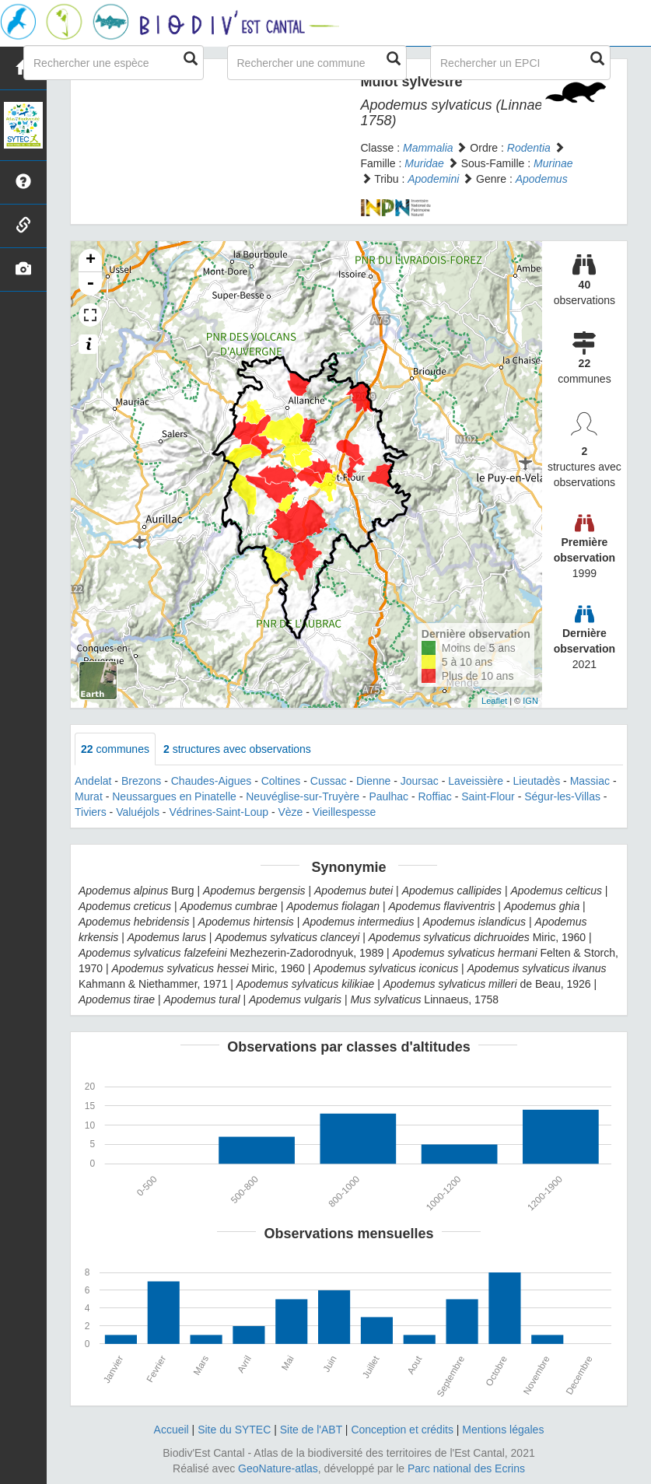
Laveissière (475, 781)
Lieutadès (537, 781)
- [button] (90, 284)
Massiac (590, 781)
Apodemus (542, 179)
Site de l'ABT (311, 1429)
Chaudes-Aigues (211, 781)
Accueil (171, 1429)
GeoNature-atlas (278, 1468)
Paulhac (388, 796)
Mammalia (428, 148)
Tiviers (91, 812)
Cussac (328, 781)
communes (115, 749)
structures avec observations (237, 749)
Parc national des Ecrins (466, 1468)
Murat (89, 796)
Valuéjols (137, 812)
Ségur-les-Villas (562, 796)
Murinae (553, 163)
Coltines (281, 781)
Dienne (373, 781)
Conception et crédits (402, 1429)
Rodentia (529, 148)
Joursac (420, 781)
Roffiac (435, 796)
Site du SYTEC (234, 1429)
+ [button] (91, 260)
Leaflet (494, 700)
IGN (530, 700)
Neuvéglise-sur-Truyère (302, 796)
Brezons (141, 781)
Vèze (290, 812)
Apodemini (433, 179)
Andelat (93, 781)
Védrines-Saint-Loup (218, 812)
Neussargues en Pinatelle (174, 796)
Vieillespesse (344, 812)
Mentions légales (503, 1429)
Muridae (424, 163)
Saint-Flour (487, 796)
